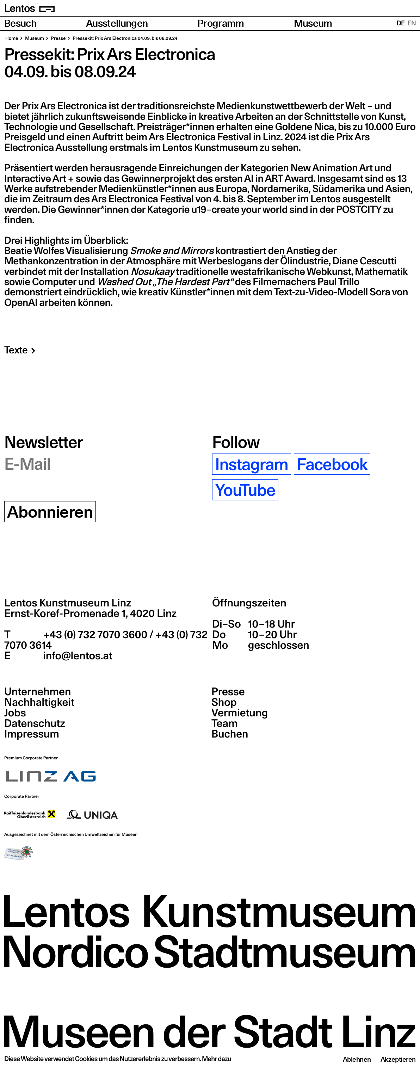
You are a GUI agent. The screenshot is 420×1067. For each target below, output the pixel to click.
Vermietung (239, 712)
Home (11, 38)
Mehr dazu (216, 1058)
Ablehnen (357, 1059)
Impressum (31, 734)
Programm (220, 23)
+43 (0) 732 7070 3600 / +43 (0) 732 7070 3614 (106, 640)
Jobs (15, 712)
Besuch (20, 23)
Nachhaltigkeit (39, 702)
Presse (228, 691)
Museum (313, 23)
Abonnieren (50, 511)
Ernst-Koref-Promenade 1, (90, 613)
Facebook (332, 464)
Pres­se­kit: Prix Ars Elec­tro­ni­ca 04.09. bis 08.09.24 (125, 38)
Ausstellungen (117, 23)
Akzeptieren (398, 1059)
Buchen (229, 734)
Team (224, 723)
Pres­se (58, 38)
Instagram (251, 464)
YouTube (245, 489)
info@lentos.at (76, 655)
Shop (224, 702)
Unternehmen (37, 691)
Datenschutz (34, 723)
